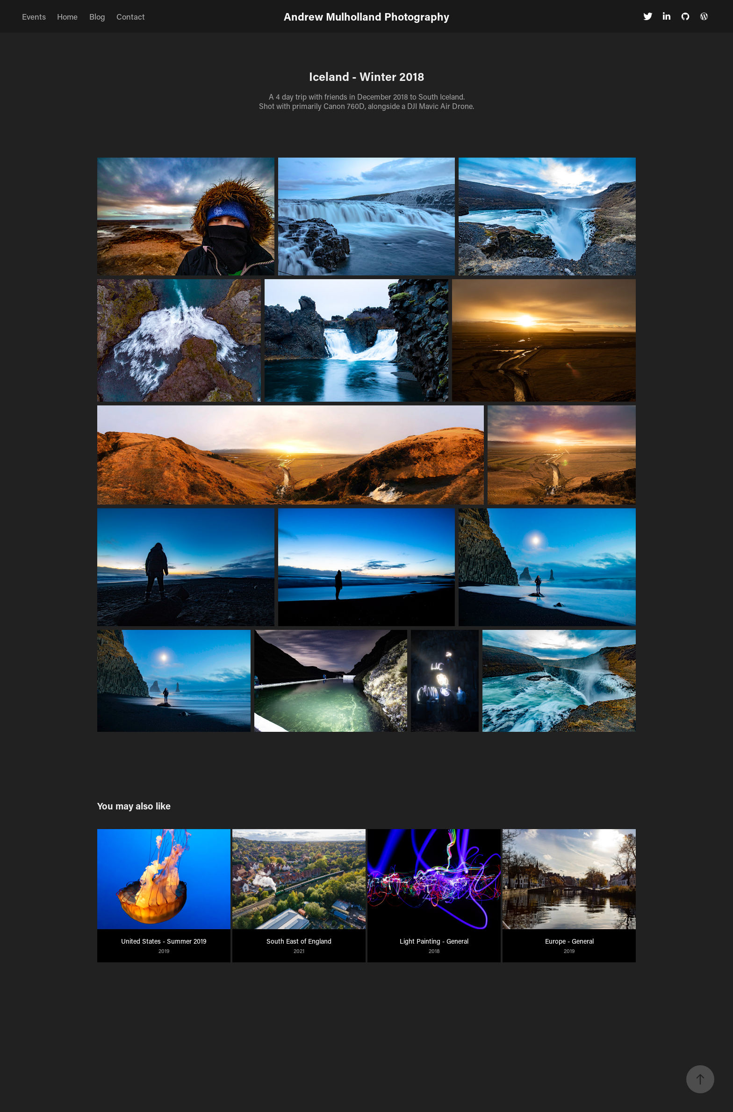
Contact (130, 16)
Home (67, 16)
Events (34, 16)
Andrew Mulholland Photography (366, 16)
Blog (97, 16)
